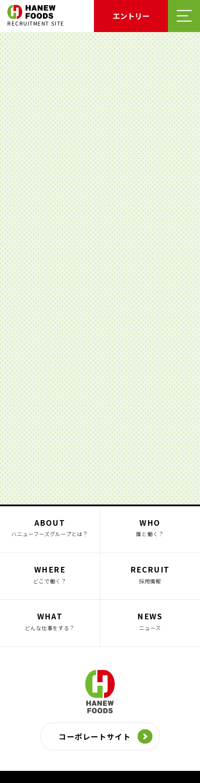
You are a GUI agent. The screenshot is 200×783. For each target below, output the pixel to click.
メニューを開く (184, 16)
